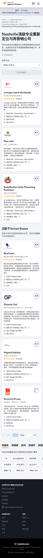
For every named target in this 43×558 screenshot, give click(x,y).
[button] (21, 65)
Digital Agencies (16, 20)
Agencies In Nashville (10, 22)
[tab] (5, 445)
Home (4, 20)
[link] (33, 3)
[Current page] (29, 435)
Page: (22, 435)
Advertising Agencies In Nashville (14, 24)
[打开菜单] (38, 3)
